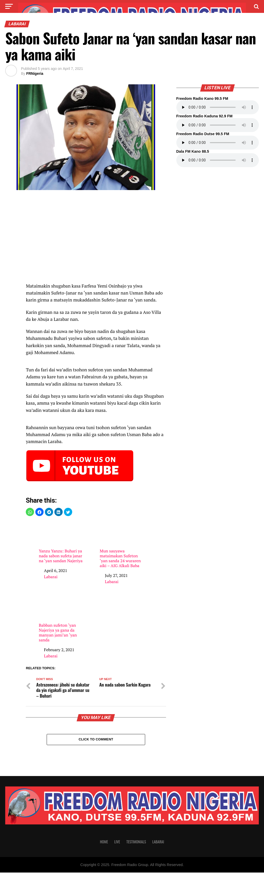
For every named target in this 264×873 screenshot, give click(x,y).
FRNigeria (34, 73)
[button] (30, 512)
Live (117, 842)
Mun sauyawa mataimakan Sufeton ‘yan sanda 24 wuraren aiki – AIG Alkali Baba (122, 544)
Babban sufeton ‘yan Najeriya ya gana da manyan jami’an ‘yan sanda (60, 618)
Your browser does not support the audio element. (217, 107)
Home (104, 842)
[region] (96, 239)
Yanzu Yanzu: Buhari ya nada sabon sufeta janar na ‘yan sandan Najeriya (60, 542)
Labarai (50, 577)
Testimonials (136, 842)
